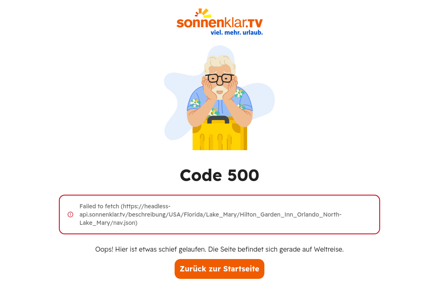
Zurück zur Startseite (219, 268)
